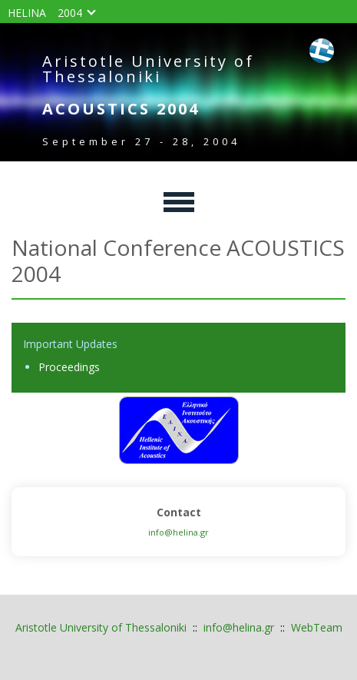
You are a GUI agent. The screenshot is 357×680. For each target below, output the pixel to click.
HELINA (27, 12)
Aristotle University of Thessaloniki (101, 627)
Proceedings (69, 367)
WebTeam (316, 627)
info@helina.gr (178, 532)
